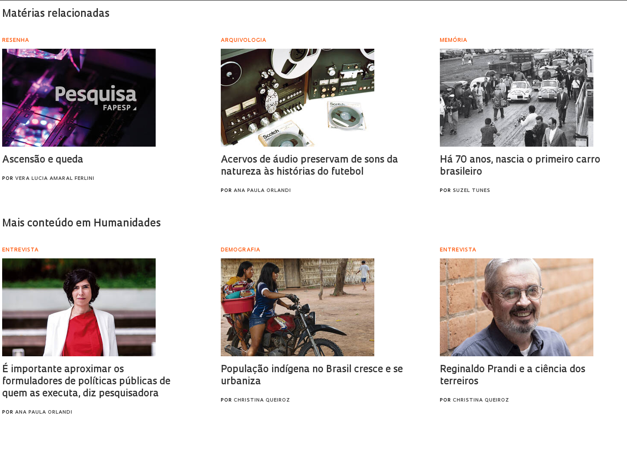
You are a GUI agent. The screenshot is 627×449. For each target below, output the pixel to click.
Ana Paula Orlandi (262, 190)
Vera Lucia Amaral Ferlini (54, 178)
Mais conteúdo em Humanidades (81, 224)
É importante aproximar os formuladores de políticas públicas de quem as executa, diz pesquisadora (86, 382)
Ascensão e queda (42, 160)
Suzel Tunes (471, 190)
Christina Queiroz (262, 400)
